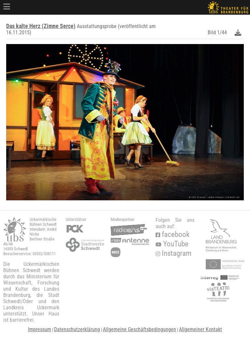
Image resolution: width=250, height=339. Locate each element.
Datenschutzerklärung (77, 329)
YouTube (172, 243)
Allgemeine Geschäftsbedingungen (139, 329)
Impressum (39, 329)
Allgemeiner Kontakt (200, 329)
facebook (172, 234)
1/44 (222, 32)
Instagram (173, 253)
